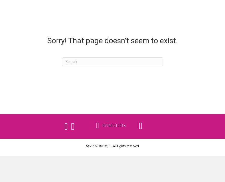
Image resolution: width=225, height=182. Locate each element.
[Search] (112, 61)
